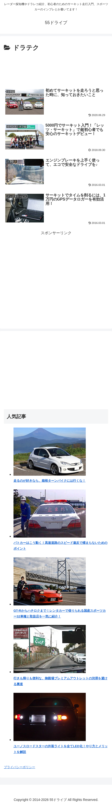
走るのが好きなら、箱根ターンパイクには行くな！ (49, 480)
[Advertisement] (56, 68)
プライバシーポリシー (19, 767)
